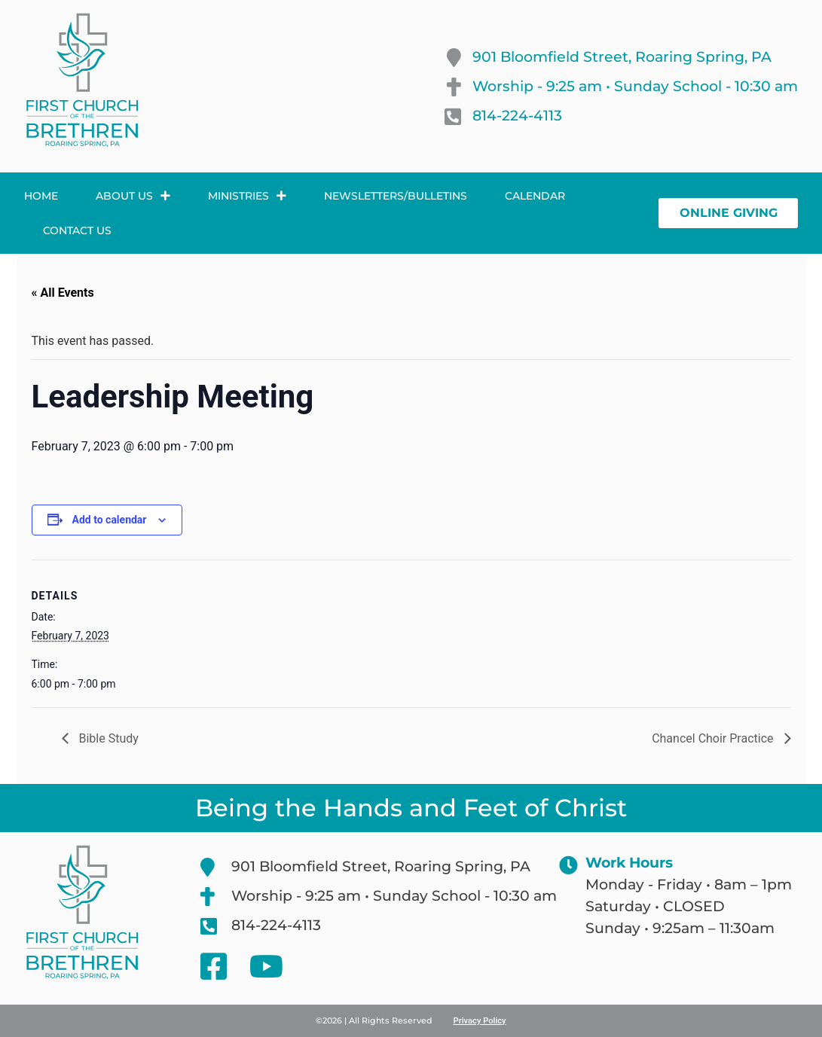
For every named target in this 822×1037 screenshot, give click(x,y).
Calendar (535, 196)
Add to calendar (109, 520)
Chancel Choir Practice (714, 738)
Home (41, 196)
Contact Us (77, 230)
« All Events (63, 292)
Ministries (247, 196)
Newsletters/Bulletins (395, 196)
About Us (133, 196)
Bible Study (107, 738)
